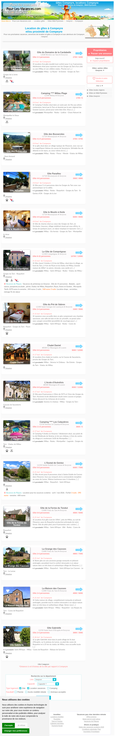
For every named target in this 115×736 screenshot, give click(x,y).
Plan (99, 729)
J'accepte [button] (8, 725)
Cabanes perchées (57, 723)
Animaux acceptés (57, 692)
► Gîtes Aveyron (93, 96)
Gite (22, 688)
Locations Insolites (57, 717)
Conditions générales (89, 729)
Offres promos (91, 717)
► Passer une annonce (100, 53)
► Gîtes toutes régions (96, 90)
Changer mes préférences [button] (15, 731)
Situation (8, 78)
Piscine (19, 692)
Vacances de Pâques (91, 721)
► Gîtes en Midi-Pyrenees (97, 93)
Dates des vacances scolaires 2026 (91, 727)
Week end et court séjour (91, 719)
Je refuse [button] (21, 725)
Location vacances (36, 688)
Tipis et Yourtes (56, 721)
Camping (52, 688)
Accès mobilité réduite (35, 692)
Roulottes (57, 719)
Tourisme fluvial (57, 726)
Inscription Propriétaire (91, 732)
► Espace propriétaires (100, 61)
